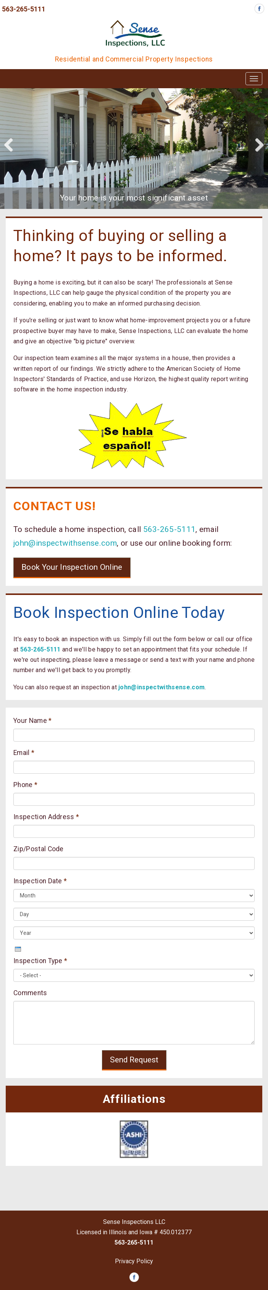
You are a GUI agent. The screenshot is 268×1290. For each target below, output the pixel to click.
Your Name (32, 720)
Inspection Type (40, 961)
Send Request (134, 1059)
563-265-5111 (23, 9)
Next (256, 144)
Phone (25, 785)
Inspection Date (40, 881)
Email (23, 753)
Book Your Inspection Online (72, 567)
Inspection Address (46, 817)
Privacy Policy (134, 1261)
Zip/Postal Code (38, 849)
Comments (30, 993)
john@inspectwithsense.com (65, 543)
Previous (11, 144)
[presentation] (18, 949)
